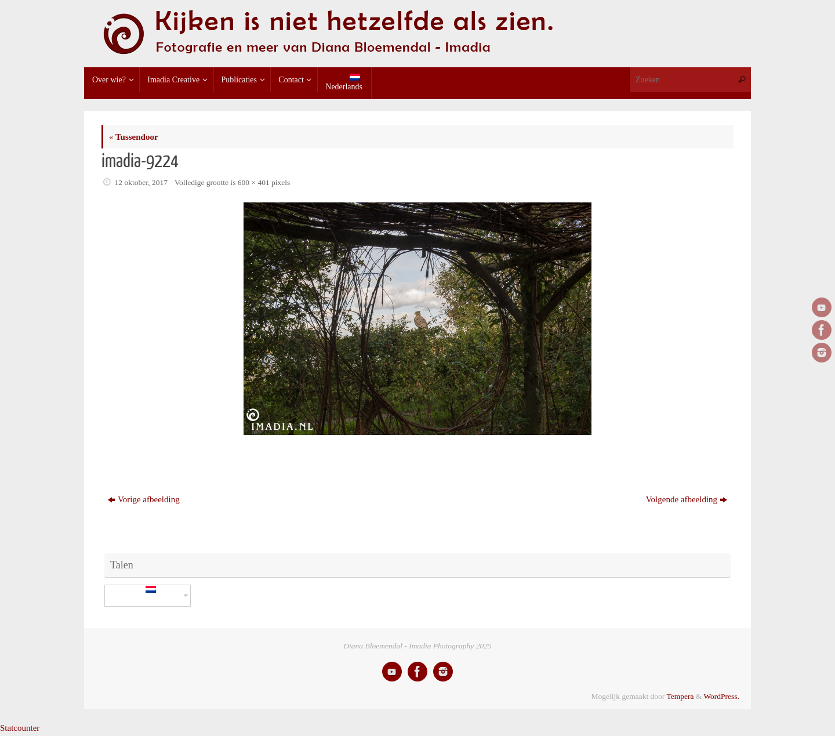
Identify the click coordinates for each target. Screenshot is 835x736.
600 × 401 (254, 182)
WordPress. (721, 696)
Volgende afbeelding (686, 499)
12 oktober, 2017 (141, 182)
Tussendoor (133, 137)
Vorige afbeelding (144, 499)
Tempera (680, 696)
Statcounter (19, 728)
